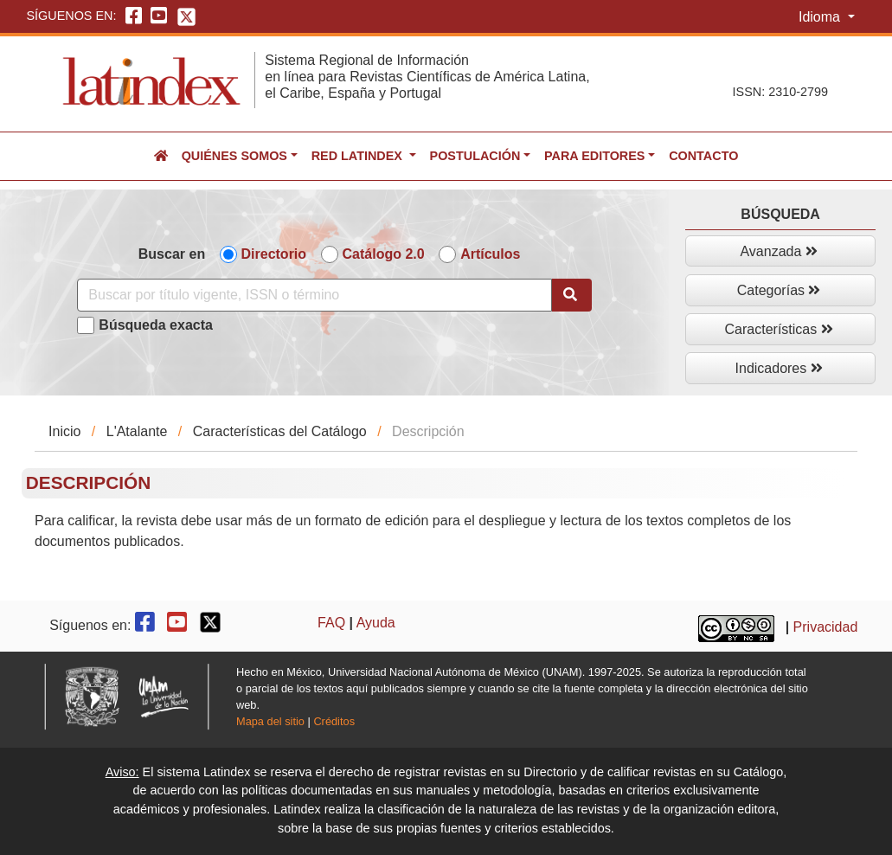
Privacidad (825, 627)
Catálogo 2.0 (384, 254)
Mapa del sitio (270, 721)
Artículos (490, 254)
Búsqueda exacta (156, 325)
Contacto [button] (703, 156)
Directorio (274, 254)
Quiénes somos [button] (234, 156)
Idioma (821, 17)
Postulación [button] (475, 156)
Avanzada (778, 251)
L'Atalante (137, 431)
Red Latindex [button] (358, 156)
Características (779, 329)
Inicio (64, 431)
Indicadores (779, 368)
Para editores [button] (594, 156)
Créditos (334, 721)
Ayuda (375, 622)
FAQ (331, 622)
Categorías (779, 290)
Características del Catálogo (280, 431)
